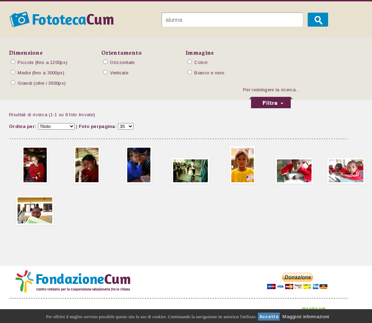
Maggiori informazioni (305, 316)
